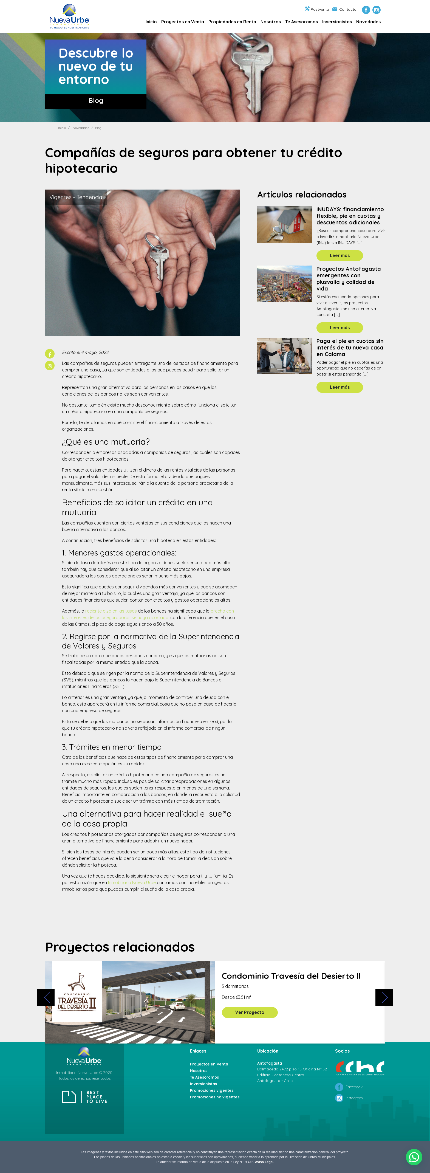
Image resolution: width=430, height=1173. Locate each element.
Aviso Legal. (264, 1162)
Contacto (344, 9)
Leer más (340, 255)
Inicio (151, 21)
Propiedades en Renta (232, 21)
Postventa (317, 9)
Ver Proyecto (249, 1012)
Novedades (368, 21)
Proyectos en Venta (182, 21)
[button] (414, 1157)
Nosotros (271, 21)
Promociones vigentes (211, 1090)
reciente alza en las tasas (111, 611)
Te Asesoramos (301, 21)
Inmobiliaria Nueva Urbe (132, 882)
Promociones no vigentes (214, 1097)
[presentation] (44, 1001)
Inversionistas (337, 21)
